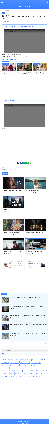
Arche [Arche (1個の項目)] (3, 356)
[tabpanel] (9, 70)
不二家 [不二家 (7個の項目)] (26, 370)
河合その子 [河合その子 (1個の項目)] (18, 373)
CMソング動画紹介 (24, 6)
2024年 (18, 169)
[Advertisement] (24, 88)
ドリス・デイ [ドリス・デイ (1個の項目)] (5, 367)
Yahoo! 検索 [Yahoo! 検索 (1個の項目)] (10, 359)
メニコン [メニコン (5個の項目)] (38, 367)
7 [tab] (28, 78)
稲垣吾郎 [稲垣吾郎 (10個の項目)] (31, 373)
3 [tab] (23, 78)
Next (46, 69)
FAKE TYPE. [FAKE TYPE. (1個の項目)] (19, 356)
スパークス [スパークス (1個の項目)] (16, 364)
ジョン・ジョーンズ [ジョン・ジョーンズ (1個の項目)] (36, 362)
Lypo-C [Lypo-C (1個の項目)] (31, 356)
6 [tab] (26, 78)
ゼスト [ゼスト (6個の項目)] (33, 364)
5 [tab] (25, 78)
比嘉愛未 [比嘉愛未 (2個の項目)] (10, 373)
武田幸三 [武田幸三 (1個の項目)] (4, 373)
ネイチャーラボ (9, 169)
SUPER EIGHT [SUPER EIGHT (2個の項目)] (38, 356)
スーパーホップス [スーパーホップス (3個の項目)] (25, 364)
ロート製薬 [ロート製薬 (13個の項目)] (12, 370)
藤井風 (4, 167)
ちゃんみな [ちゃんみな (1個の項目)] (35, 359)
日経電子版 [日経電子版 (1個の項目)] (44, 370)
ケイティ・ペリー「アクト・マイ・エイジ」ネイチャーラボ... (9, 74)
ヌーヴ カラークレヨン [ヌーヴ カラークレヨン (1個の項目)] (15, 367)
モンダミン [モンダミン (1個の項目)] (4, 370)
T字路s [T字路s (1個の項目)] (4, 359)
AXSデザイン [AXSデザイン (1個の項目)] (10, 356)
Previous (3, 69)
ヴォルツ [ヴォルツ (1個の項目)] (19, 370)
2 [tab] (21, 78)
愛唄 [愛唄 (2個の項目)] (37, 370)
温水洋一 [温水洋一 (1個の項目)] (25, 373)
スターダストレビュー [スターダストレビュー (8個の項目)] (6, 364)
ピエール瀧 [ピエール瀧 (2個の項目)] (24, 367)
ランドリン (14, 169)
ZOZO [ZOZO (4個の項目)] (17, 359)
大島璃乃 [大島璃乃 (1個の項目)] (32, 370)
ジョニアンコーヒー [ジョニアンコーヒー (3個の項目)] (25, 362)
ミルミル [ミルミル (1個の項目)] (31, 367)
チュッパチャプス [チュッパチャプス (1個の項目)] (41, 364)
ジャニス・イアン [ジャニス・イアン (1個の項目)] (15, 362)
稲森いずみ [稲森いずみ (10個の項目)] (39, 373)
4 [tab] (24, 78)
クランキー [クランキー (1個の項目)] (42, 359)
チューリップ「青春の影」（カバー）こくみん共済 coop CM (26, 297)
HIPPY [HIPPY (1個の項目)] (25, 356)
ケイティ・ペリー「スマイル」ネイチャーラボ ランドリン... (40, 74)
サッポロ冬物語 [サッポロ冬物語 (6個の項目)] (5, 362)
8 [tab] (29, 78)
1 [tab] (20, 78)
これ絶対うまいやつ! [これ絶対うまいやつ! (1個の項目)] (25, 359)
